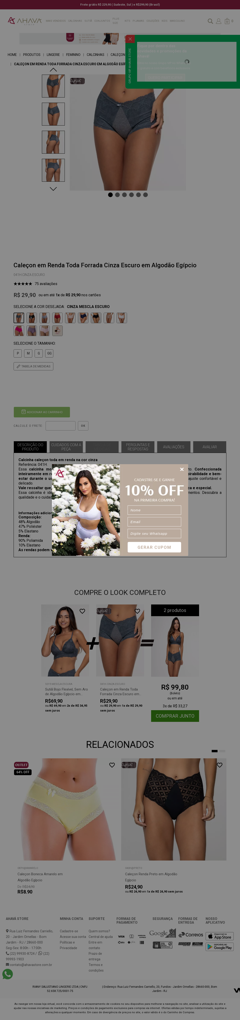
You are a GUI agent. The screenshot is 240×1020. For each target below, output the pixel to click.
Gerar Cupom (154, 547)
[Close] (182, 469)
